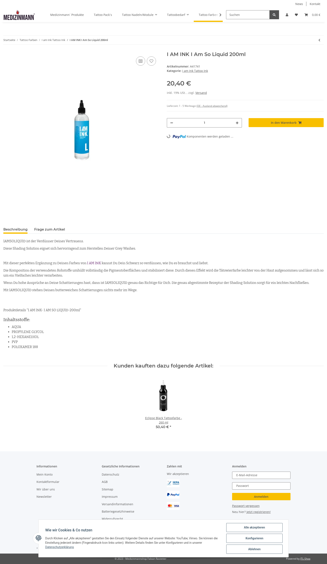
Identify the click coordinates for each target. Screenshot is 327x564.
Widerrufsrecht (112, 519)
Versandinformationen (117, 504)
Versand (201, 93)
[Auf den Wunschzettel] (151, 61)
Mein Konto (44, 474)
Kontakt (315, 4)
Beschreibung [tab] (15, 229)
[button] (287, 15)
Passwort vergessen (246, 506)
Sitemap (107, 489)
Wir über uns (45, 489)
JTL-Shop (305, 558)
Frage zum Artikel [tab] (49, 229)
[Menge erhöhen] (237, 122)
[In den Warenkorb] (286, 122)
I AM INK (94, 263)
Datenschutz (110, 474)
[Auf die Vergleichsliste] (140, 61)
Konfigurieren (254, 538)
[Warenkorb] (312, 15)
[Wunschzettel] (296, 15)
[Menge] (204, 122)
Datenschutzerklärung (59, 547)
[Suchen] (248, 14)
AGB (105, 482)
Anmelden (261, 497)
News (299, 4)
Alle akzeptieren (254, 527)
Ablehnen (254, 549)
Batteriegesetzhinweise (118, 511)
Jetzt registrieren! (259, 512)
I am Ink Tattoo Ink (195, 71)
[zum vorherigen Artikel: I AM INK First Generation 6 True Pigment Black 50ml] (319, 40)
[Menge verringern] (171, 122)
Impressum (110, 497)
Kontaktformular (47, 482)
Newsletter (44, 497)
